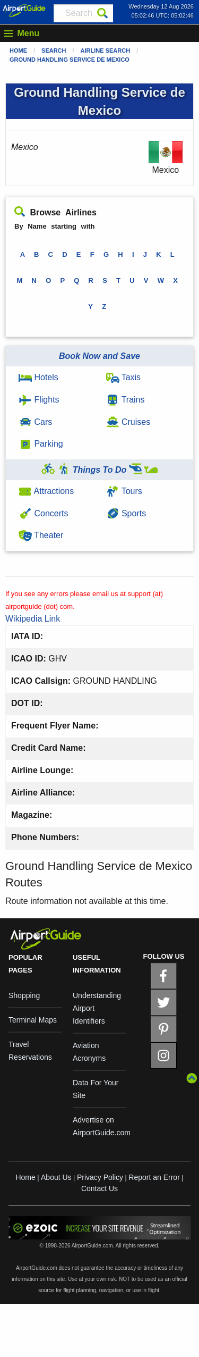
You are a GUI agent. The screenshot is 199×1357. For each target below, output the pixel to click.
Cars (35, 421)
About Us (56, 1177)
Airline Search (106, 50)
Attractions (46, 491)
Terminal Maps (32, 1020)
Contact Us (99, 1188)
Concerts (43, 513)
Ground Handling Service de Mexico (69, 59)
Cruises (128, 421)
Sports (126, 513)
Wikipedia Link (32, 618)
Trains (125, 399)
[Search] (102, 13)
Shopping (24, 995)
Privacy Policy (100, 1177)
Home (18, 50)
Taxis (123, 377)
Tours (124, 491)
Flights (39, 399)
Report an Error (153, 1177)
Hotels (38, 377)
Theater (41, 535)
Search (53, 50)
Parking (41, 443)
